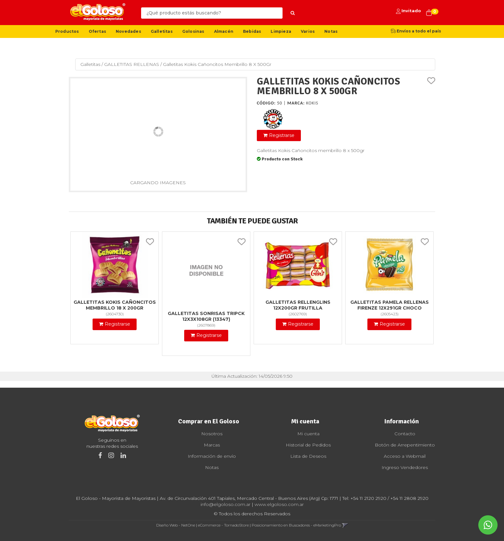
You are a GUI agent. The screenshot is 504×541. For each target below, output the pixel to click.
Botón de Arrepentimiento (405, 445)
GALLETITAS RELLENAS (131, 64)
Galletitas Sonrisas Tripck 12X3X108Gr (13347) (206, 316)
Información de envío (212, 456)
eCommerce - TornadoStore (223, 525)
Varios (308, 31)
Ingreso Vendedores (405, 467)
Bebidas (252, 31)
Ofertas (97, 31)
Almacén (223, 31)
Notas (331, 31)
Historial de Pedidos (308, 445)
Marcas (212, 445)
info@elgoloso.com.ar (225, 504)
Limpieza (281, 31)
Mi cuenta (308, 434)
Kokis (312, 103)
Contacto (404, 434)
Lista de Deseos (308, 456)
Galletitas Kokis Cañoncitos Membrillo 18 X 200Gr (115, 305)
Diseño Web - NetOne (175, 525)
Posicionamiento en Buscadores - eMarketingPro (296, 525)
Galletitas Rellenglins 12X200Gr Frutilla (298, 305)
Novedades (128, 31)
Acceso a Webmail (405, 456)
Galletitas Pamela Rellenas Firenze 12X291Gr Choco (389, 305)
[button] (345, 525)
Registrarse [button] (281, 135)
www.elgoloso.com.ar (279, 504)
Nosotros (211, 434)
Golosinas (193, 31)
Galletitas (162, 31)
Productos (67, 31)
